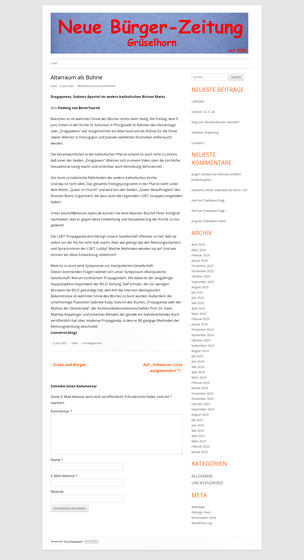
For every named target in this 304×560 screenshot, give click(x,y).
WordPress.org (201, 523)
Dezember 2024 (202, 329)
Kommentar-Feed (203, 518)
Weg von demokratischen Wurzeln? (215, 122)
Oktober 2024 (200, 340)
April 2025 (198, 308)
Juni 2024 (197, 361)
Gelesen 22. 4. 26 (203, 112)
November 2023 (202, 399)
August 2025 (200, 287)
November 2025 (202, 271)
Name (57, 459)
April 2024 (198, 372)
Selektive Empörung (204, 132)
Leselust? (197, 143)
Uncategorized (92, 343)
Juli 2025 (197, 292)
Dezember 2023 (202, 393)
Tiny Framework (73, 541)
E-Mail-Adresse (64, 475)
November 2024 (202, 335)
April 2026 (198, 244)
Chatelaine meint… (215, 221)
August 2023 (200, 415)
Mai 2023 (197, 431)
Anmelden (198, 507)
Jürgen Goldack (201, 174)
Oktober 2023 (200, 404)
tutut (54, 86)
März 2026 (198, 250)
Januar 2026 (199, 260)
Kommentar (61, 411)
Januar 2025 (199, 324)
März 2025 (198, 314)
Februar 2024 (200, 383)
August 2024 (200, 351)
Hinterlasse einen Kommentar (96, 86)
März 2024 (198, 377)
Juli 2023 (197, 420)
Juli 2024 (197, 356)
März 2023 (198, 441)
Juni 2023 (197, 425)
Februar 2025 (200, 319)
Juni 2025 (197, 298)
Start (54, 63)
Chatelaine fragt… (215, 200)
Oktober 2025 (200, 276)
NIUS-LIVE (240, 190)
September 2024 (202, 346)
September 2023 (202, 409)
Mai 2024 (197, 367)
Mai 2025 (197, 303)
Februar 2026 (200, 255)
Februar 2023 (200, 446)
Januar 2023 (199, 452)
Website (57, 491)
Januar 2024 (199, 388)
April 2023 (198, 436)
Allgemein (201, 476)
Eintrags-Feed (200, 512)
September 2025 (202, 282)
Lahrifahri (197, 101)
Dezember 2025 (202, 266)
